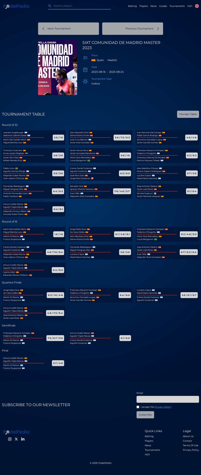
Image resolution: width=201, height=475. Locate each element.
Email (140, 392)
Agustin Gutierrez (78, 171)
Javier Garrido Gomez (147, 142)
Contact (187, 440)
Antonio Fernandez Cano (15, 193)
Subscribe (145, 414)
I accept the (156, 406)
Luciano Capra (144, 175)
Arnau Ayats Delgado (13, 153)
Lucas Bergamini (78, 160)
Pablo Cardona (10, 196)
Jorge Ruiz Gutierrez (80, 178)
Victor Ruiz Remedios (80, 157)
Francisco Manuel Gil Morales (151, 157)
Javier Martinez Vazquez (148, 196)
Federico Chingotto (146, 153)
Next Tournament (56, 29)
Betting (132, 6)
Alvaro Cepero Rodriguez (149, 171)
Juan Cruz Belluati (79, 139)
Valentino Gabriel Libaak (15, 135)
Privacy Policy (163, 406)
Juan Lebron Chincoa (13, 178)
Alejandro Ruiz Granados (82, 196)
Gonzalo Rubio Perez (13, 214)
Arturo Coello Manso (13, 204)
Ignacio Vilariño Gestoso (82, 189)
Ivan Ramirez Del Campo (149, 132)
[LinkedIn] (22, 439)
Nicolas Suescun (145, 193)
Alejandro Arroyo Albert (15, 211)
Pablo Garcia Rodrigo (147, 135)
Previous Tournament (142, 29)
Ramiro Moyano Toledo (148, 160)
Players (143, 6)
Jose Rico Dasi (77, 175)
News (153, 6)
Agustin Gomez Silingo (14, 171)
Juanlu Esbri (9, 272)
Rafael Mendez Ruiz (12, 160)
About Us (188, 436)
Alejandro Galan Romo (14, 175)
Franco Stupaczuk (12, 239)
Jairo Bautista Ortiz (79, 132)
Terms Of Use (190, 445)
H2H (189, 6)
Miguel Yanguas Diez (13, 189)
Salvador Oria (76, 186)
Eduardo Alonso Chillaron (15, 275)
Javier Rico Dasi (11, 157)
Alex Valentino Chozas (147, 168)
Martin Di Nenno (11, 236)
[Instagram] (9, 439)
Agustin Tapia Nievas (13, 207)
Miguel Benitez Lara (12, 142)
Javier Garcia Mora (79, 150)
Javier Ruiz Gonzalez (80, 142)
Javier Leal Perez (145, 189)
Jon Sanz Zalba (77, 232)
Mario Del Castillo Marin (14, 139)
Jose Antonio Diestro (147, 186)
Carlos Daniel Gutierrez (81, 168)
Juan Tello (75, 193)
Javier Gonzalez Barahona (82, 153)
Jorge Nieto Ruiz (78, 229)
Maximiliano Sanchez (147, 178)
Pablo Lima (8, 168)
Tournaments (177, 6)
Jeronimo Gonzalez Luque (149, 139)
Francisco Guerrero (12, 150)
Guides (163, 6)
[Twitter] (16, 439)
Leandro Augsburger (13, 132)
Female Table (188, 114)
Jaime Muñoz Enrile (79, 135)
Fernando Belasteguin (14, 186)
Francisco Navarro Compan (150, 150)
